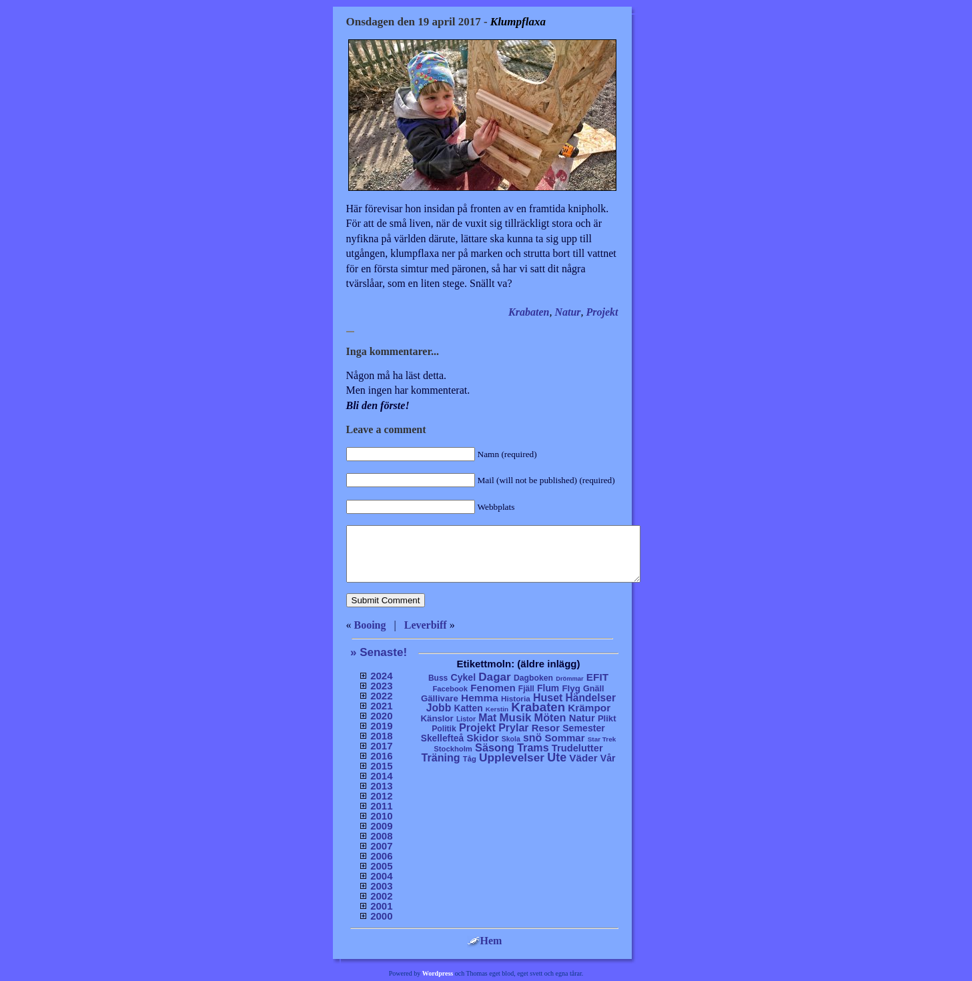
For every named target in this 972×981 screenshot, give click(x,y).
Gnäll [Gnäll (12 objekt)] (593, 688)
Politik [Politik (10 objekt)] (444, 728)
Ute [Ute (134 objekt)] (556, 757)
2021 (381, 705)
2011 (381, 805)
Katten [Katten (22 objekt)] (468, 708)
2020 (381, 715)
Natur (567, 312)
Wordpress (438, 973)
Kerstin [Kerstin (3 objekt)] (497, 709)
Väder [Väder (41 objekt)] (583, 757)
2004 (381, 876)
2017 (381, 745)
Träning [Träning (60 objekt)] (440, 757)
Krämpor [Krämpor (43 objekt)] (589, 707)
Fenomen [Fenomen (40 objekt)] (493, 687)
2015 (381, 765)
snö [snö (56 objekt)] (532, 737)
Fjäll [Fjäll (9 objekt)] (526, 688)
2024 (381, 675)
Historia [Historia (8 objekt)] (515, 698)
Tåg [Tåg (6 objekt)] (469, 759)
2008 (381, 836)
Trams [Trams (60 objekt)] (532, 747)
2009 (381, 826)
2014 (381, 775)
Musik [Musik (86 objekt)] (516, 717)
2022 (381, 695)
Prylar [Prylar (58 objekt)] (513, 727)
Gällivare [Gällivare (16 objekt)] (439, 698)
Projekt (602, 312)
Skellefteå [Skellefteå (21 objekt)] (442, 738)
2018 (381, 735)
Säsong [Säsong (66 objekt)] (494, 747)
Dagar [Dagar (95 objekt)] (494, 677)
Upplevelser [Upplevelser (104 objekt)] (511, 757)
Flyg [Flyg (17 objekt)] (571, 688)
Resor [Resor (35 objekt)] (546, 727)
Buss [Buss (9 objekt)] (438, 678)
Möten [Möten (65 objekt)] (550, 717)
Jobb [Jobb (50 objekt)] (439, 707)
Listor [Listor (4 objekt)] (466, 719)
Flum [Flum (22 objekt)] (548, 688)
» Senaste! (378, 652)
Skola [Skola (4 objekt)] (511, 739)
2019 (381, 725)
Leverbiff (425, 625)
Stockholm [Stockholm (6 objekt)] (453, 749)
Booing (370, 625)
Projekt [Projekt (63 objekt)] (477, 727)
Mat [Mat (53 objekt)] (487, 717)
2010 (381, 816)
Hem (484, 940)
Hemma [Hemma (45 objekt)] (479, 697)
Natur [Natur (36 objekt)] (582, 717)
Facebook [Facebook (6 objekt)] (450, 689)
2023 (381, 685)
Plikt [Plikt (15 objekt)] (607, 718)
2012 (381, 795)
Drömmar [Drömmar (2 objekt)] (569, 678)
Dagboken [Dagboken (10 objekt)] (533, 678)
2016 (381, 755)
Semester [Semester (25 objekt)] (583, 728)
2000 (381, 916)
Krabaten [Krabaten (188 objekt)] (538, 707)
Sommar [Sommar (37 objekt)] (564, 737)
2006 (381, 856)
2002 (381, 896)
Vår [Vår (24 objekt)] (608, 758)
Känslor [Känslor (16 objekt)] (437, 718)
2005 (381, 866)
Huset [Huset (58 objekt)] (548, 697)
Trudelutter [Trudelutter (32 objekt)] (577, 748)
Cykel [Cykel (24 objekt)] (463, 677)
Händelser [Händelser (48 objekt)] (591, 697)
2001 (381, 906)
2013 (381, 785)
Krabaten (528, 312)
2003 (381, 886)
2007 (381, 846)
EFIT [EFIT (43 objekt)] (597, 677)
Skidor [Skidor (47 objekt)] (482, 737)
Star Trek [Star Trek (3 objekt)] (602, 739)
